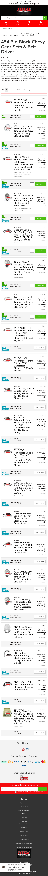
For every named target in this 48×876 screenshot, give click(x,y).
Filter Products (7, 28)
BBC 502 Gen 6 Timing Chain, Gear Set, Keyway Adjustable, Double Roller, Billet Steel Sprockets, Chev (24, 163)
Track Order (24, 807)
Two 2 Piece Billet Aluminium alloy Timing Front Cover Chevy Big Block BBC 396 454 (24, 302)
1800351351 (25, 1)
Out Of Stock (40, 348)
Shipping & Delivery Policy (24, 843)
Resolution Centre (24, 810)
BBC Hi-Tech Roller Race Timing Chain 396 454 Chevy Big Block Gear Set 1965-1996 (24, 200)
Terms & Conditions (33, 791)
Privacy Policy (43, 791)
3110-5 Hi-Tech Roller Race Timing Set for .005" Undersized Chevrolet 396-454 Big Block (23, 364)
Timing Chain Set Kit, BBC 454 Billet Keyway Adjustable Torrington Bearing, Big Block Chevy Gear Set (24, 268)
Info (44, 107)
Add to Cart (40, 116)
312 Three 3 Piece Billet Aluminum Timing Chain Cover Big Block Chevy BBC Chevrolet (24, 131)
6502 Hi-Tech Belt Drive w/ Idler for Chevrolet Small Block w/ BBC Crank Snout (23, 518)
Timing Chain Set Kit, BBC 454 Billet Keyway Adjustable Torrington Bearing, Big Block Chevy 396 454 (24, 717)
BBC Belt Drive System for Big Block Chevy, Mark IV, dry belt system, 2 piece (24, 657)
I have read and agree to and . (31, 792)
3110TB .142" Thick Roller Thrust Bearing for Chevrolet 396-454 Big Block (24, 105)
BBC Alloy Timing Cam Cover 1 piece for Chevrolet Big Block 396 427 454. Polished (23, 632)
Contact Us (24, 821)
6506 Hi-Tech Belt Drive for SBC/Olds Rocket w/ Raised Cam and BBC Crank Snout (23, 547)
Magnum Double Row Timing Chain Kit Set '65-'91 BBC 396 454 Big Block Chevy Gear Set (23, 234)
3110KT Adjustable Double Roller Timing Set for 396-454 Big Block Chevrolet (24, 393)
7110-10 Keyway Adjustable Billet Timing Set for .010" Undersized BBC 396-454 (23, 576)
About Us (24, 817)
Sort (18, 89)
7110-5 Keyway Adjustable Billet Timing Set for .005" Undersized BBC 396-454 (22, 604)
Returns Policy (24, 835)
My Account (24, 803)
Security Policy (24, 839)
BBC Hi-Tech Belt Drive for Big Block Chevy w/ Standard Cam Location (23, 686)
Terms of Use (24, 827)
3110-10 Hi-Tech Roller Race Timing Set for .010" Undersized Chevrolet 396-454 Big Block (23, 334)
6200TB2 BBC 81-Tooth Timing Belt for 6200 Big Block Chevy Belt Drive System (23, 487)
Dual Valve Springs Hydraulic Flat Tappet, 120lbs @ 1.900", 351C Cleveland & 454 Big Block (17, 867)
